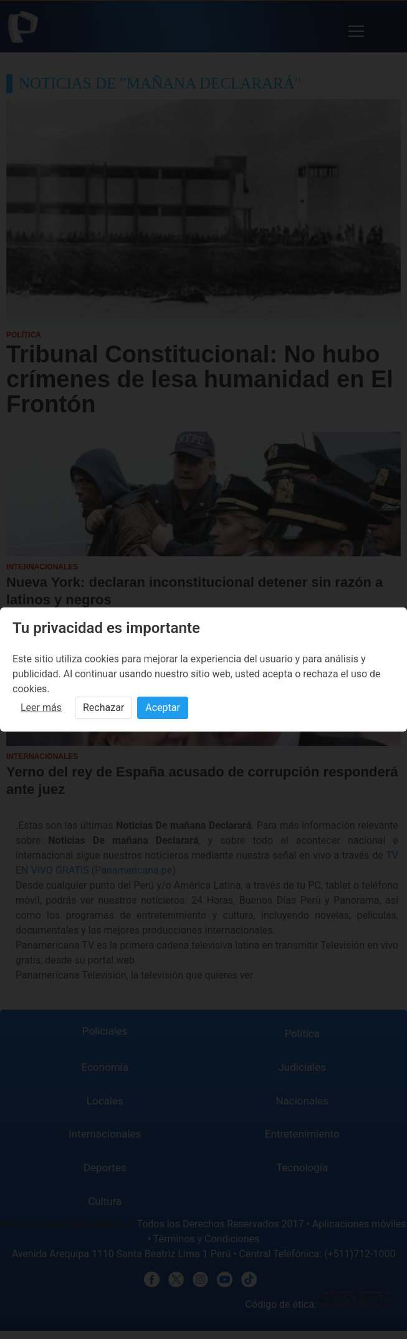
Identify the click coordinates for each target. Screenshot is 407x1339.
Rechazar (103, 707)
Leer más (41, 707)
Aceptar (162, 707)
